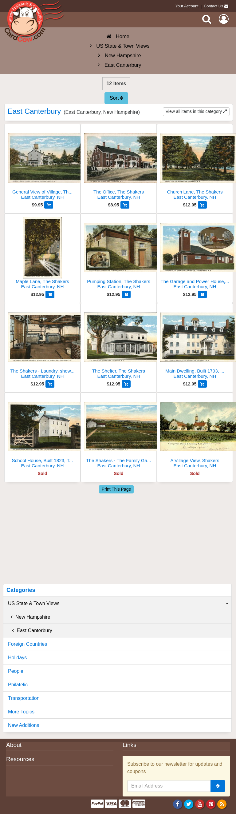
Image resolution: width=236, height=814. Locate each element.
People (15, 671)
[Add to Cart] (48, 205)
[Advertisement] (118, 538)
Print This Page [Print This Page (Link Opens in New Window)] (116, 489)
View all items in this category (196, 111)
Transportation (24, 698)
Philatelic (18, 684)
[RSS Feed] (222, 804)
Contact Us (213, 6)
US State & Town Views (118, 603)
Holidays (17, 657)
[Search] (206, 19)
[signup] (217, 786)
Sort (116, 98)
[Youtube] (200, 804)
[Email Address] (169, 786)
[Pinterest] (211, 804)
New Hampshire (29, 617)
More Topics (21, 711)
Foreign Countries (27, 644)
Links (129, 745)
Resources (20, 759)
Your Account (187, 6)
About (14, 745)
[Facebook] (177, 804)
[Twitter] (188, 804)
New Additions (23, 725)
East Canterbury (30, 630)
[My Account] (224, 19)
